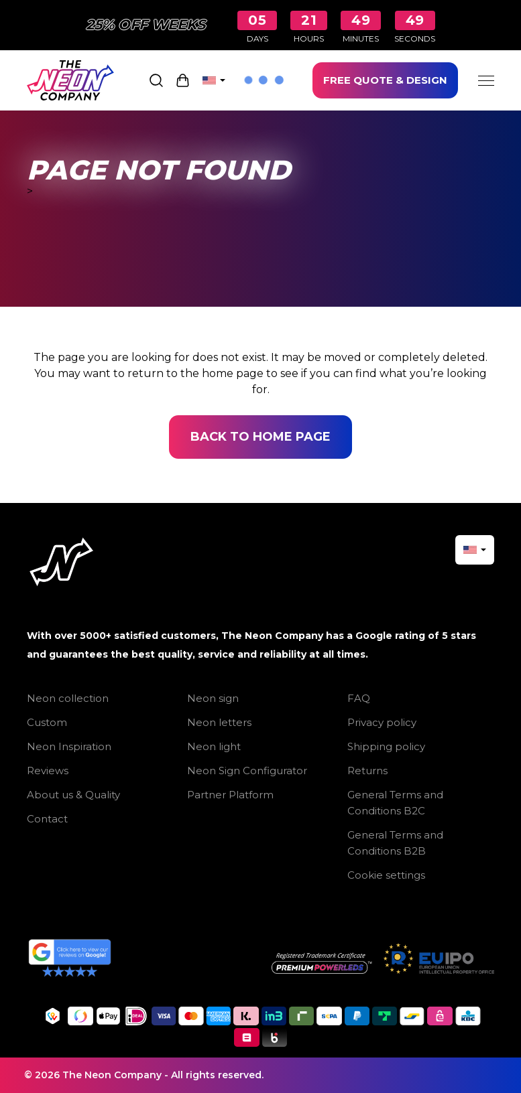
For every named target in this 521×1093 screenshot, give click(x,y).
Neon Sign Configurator (247, 770)
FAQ (358, 698)
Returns (367, 770)
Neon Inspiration (69, 746)
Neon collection (68, 698)
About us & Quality (73, 794)
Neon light (214, 746)
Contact (47, 818)
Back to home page (260, 436)
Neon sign (213, 698)
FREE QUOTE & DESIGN (385, 80)
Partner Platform (230, 794)
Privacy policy (381, 722)
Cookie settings (386, 875)
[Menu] (486, 80)
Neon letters (219, 722)
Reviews (47, 770)
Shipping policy (386, 746)
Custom (47, 722)
